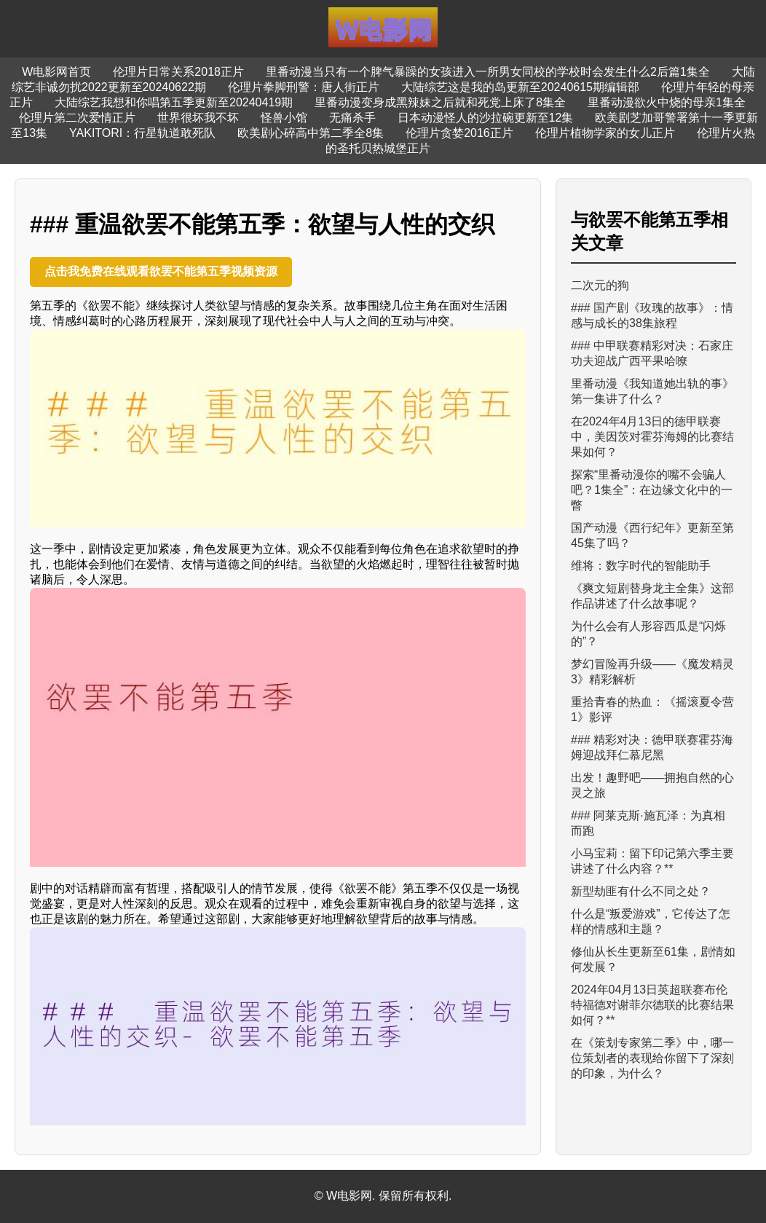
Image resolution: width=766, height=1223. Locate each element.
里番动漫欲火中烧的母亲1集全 (667, 102)
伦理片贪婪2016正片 (459, 133)
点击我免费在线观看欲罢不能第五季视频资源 (160, 271)
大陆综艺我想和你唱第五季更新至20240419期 (174, 102)
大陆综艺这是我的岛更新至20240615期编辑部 (520, 87)
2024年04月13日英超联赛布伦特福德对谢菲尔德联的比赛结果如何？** (652, 1004)
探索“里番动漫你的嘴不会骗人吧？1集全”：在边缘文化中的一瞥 (652, 489)
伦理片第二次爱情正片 (77, 117)
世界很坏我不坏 (198, 117)
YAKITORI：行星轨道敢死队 (142, 133)
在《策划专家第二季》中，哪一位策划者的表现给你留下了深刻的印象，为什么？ (652, 1058)
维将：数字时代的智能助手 (641, 565)
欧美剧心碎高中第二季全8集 (310, 133)
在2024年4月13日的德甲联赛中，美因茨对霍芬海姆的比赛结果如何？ (652, 436)
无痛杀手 (352, 117)
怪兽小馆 (284, 117)
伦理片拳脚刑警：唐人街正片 (303, 87)
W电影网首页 (56, 72)
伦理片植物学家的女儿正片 (605, 133)
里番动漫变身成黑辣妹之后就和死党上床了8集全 (440, 102)
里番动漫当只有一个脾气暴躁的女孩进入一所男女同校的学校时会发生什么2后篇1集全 (488, 72)
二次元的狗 (600, 285)
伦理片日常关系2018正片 (178, 72)
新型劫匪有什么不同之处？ (641, 891)
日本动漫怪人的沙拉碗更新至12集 (486, 117)
